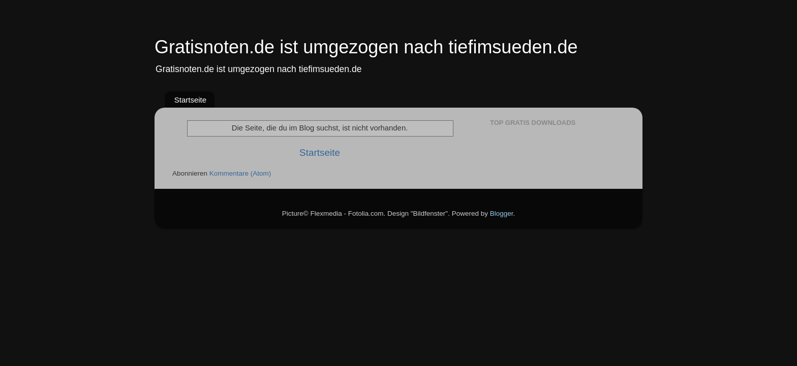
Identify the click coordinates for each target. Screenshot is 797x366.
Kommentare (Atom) (240, 173)
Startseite (190, 99)
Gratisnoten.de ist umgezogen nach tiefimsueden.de (366, 47)
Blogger (501, 213)
